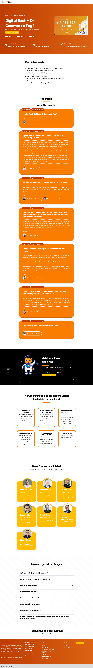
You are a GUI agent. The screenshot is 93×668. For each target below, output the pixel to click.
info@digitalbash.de (46, 656)
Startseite (50, 1)
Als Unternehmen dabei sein (32, 652)
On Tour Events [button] (79, 1)
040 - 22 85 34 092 (45, 658)
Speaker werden (29, 650)
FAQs (74, 1)
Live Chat (43, 645)
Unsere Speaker (29, 648)
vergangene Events (62, 1)
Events (55, 1)
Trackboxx (4, 657)
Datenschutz (67, 647)
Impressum (66, 645)
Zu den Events (80, 643)
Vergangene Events (29, 646)
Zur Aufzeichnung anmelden (12, 32)
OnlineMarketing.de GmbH (5, 652)
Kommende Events (29, 644)
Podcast (27, 655)
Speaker (70, 1)
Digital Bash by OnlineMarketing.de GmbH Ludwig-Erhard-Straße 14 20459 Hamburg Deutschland (47, 651)
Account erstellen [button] (29, 654)
